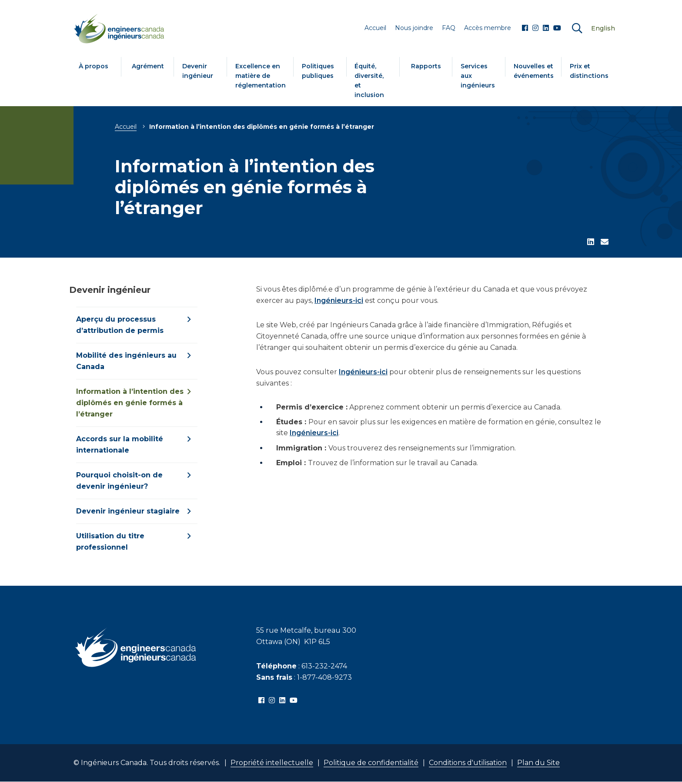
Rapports (426, 66)
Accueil (126, 127)
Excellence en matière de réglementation (260, 75)
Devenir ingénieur (197, 71)
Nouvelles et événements (534, 71)
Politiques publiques (318, 71)
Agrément (148, 66)
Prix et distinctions (589, 71)
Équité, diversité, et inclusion (369, 80)
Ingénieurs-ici (338, 300)
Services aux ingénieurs (478, 75)
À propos (93, 66)
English (603, 28)
